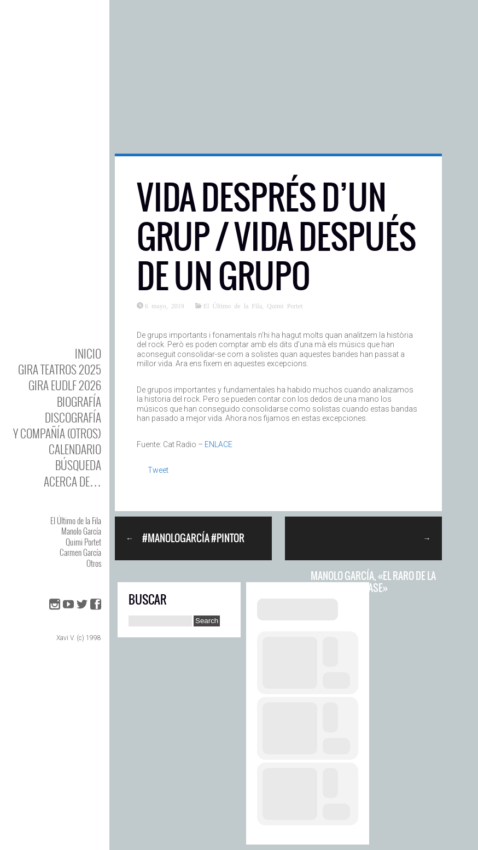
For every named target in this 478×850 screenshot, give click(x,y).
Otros (93, 563)
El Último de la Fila (75, 520)
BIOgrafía (79, 401)
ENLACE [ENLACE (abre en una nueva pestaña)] (218, 444)
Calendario (75, 449)
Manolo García (81, 531)
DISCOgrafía (73, 417)
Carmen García (80, 552)
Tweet (158, 470)
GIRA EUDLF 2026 (64, 385)
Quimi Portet (83, 542)
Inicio (88, 353)
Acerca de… (72, 481)
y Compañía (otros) (57, 433)
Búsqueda (78, 464)
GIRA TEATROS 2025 (59, 369)
